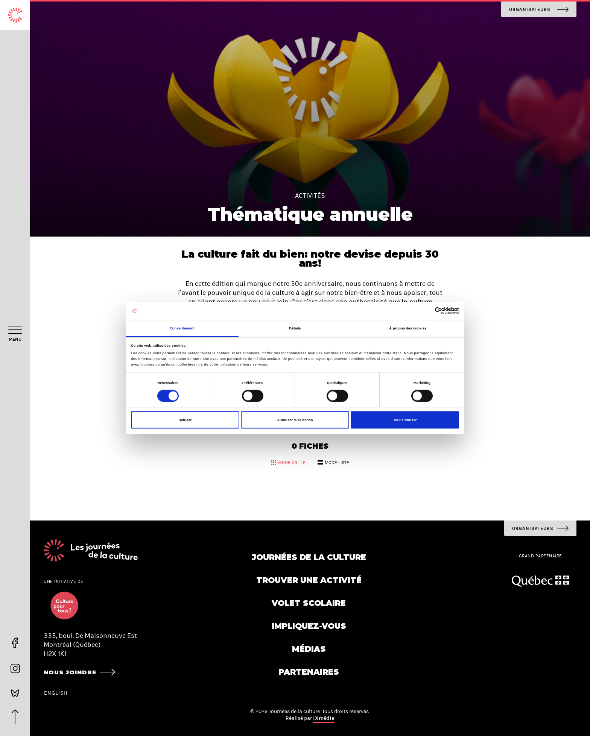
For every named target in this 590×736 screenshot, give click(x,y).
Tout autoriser (405, 420)
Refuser (185, 420)
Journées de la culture (309, 557)
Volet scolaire (309, 603)
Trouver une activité (309, 580)
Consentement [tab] (182, 328)
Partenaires (308, 672)
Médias (309, 649)
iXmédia (324, 718)
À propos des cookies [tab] (407, 328)
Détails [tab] (295, 328)
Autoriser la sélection (295, 420)
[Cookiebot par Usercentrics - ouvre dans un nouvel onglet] (426, 310)
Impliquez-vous (309, 626)
